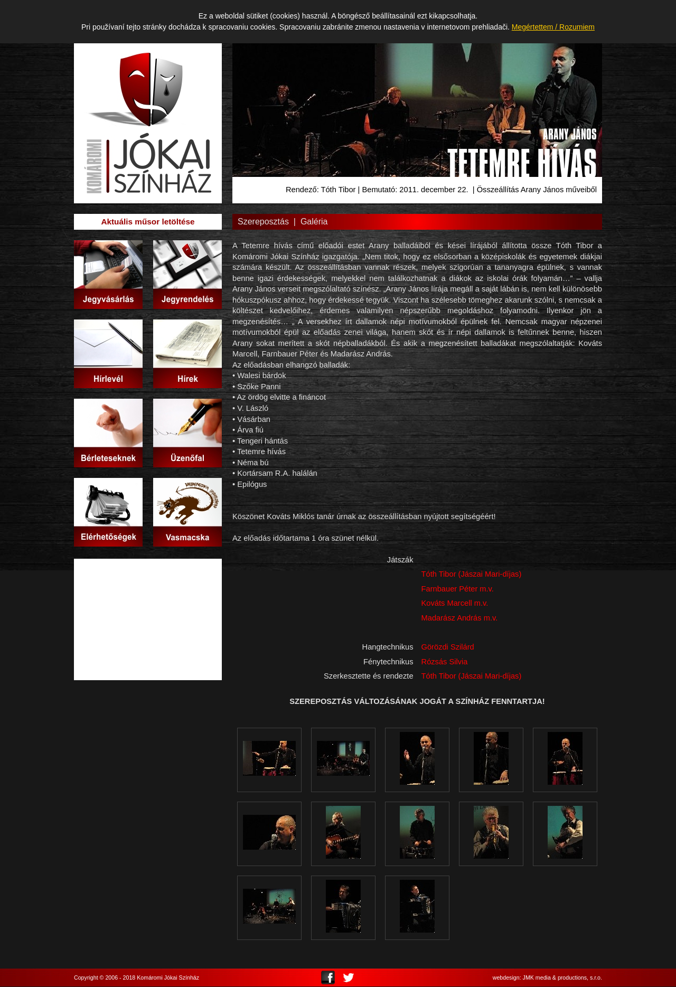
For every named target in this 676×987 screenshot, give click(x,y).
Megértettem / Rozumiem (553, 27)
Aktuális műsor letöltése (147, 221)
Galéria (314, 221)
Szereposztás (263, 221)
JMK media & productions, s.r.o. (562, 978)
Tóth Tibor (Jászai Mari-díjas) (471, 574)
